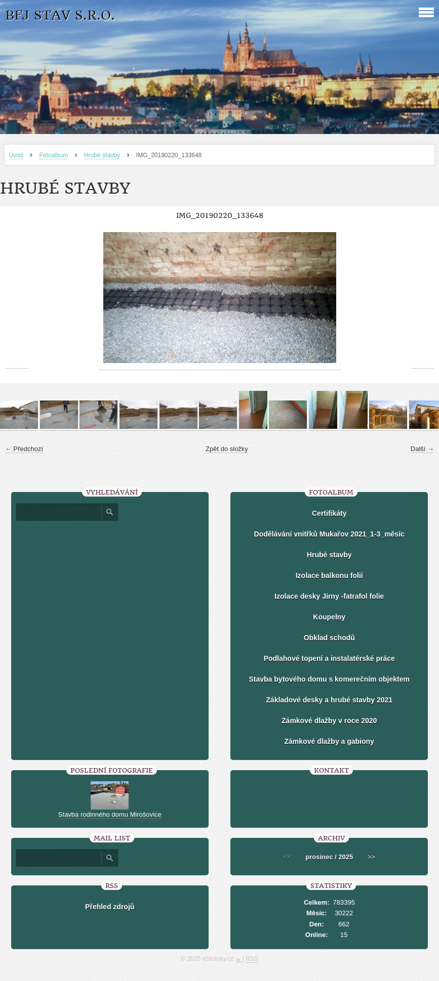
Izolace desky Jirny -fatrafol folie (329, 596)
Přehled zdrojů (109, 907)
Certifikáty (329, 513)
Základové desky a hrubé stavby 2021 (329, 700)
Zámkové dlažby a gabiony (329, 741)
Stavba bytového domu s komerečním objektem (329, 679)
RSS (252, 958)
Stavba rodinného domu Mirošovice (110, 814)
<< (287, 857)
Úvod (16, 155)
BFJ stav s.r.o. (60, 15)
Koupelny (329, 617)
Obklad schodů (329, 638)
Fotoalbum (53, 155)
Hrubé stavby (102, 155)
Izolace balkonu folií (329, 575)
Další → (422, 449)
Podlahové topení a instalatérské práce (329, 658)
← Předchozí (24, 449)
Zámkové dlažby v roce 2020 (329, 721)
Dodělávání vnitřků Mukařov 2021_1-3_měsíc (329, 534)
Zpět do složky (227, 449)
